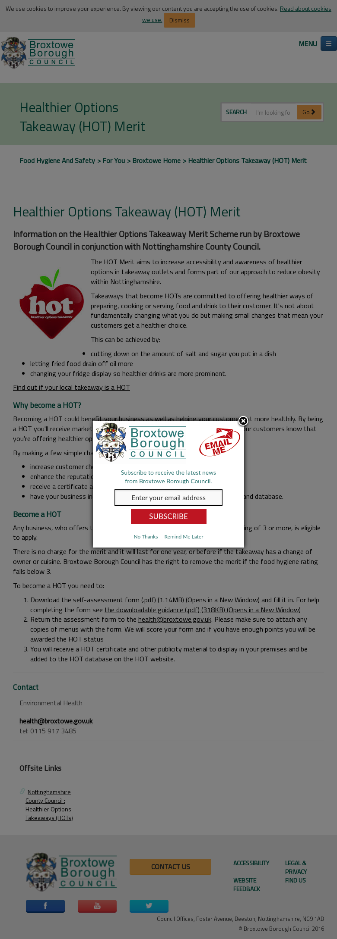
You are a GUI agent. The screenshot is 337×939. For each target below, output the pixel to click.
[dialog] (168, 484)
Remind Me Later (183, 536)
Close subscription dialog (243, 421)
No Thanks (146, 536)
